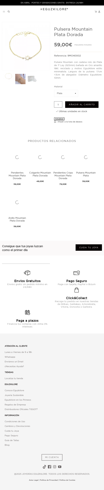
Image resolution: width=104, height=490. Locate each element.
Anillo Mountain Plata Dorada (17, 219)
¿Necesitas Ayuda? (14, 366)
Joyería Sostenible (14, 395)
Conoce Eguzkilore (14, 390)
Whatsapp (10, 357)
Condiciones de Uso (15, 421)
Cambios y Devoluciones (17, 426)
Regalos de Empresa (15, 404)
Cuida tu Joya (12, 431)
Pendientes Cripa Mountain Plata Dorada (63, 175)
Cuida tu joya (89, 247)
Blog (7, 445)
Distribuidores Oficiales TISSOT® (21, 409)
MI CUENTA (52, 457)
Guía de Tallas (12, 440)
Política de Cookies (67, 480)
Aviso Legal (33, 480)
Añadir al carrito (82, 104)
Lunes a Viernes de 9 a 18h (18, 352)
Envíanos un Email (14, 361)
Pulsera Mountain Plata (86, 174)
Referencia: (61, 55)
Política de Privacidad (49, 480)
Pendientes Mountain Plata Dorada (17, 175)
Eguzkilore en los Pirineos (18, 400)
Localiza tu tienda (14, 378)
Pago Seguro (11, 435)
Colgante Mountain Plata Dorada (40, 174)
